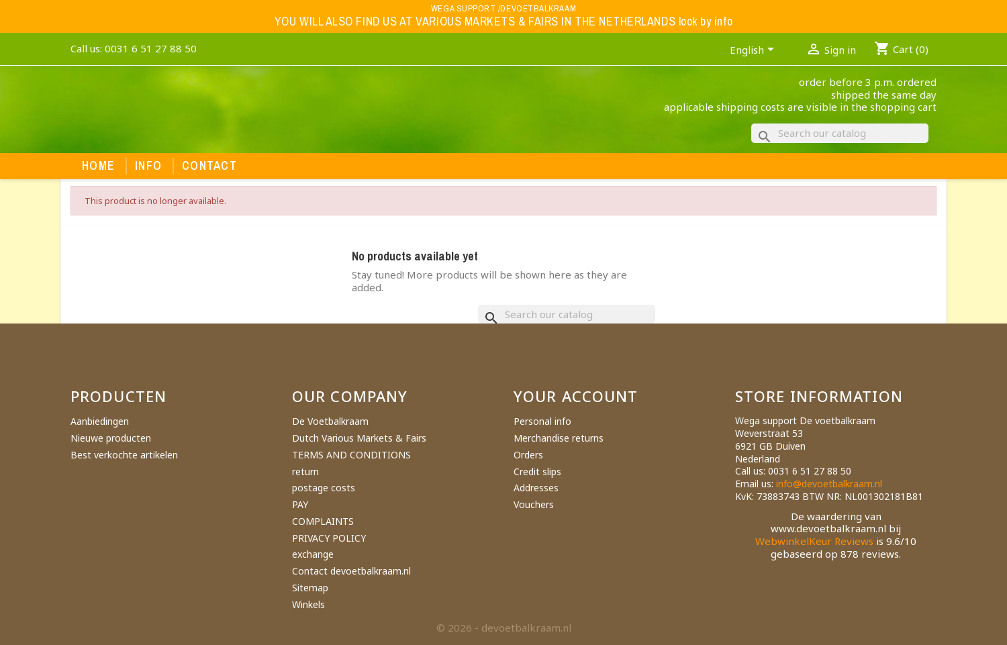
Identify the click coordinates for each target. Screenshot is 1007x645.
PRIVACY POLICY (329, 538)
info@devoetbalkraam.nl (829, 483)
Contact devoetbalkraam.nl (351, 570)
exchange (313, 554)
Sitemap (310, 587)
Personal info (542, 421)
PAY (300, 504)
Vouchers (534, 504)
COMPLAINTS (323, 521)
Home (98, 166)
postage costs (323, 487)
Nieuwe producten (110, 438)
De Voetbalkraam (330, 421)
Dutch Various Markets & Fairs (359, 438)
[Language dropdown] (754, 51)
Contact (209, 166)
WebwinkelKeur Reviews (814, 541)
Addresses (536, 487)
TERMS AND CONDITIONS (351, 454)
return (305, 471)
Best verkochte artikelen (124, 454)
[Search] (839, 133)
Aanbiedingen (99, 421)
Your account (576, 396)
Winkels (308, 604)
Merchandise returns (559, 438)
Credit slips (537, 471)
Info (148, 166)
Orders (528, 454)
